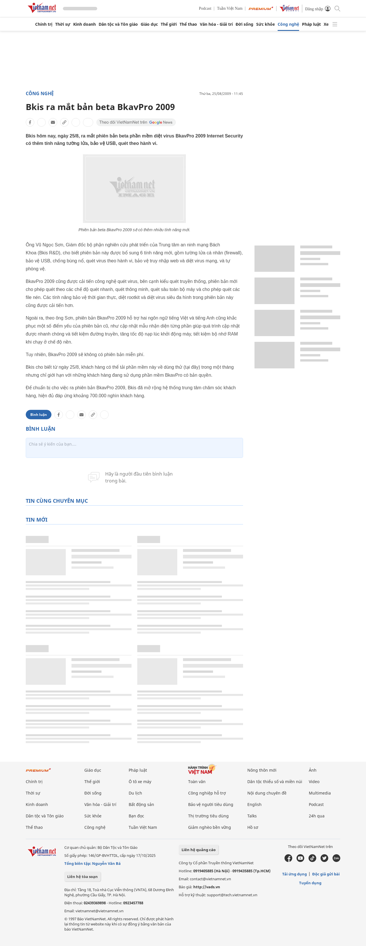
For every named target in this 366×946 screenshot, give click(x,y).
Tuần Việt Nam (229, 8)
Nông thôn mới (262, 770)
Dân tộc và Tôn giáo (118, 24)
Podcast (205, 8)
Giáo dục (149, 24)
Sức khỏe (265, 24)
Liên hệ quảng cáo (199, 849)
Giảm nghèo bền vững (209, 827)
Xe (326, 24)
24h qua (317, 816)
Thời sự (62, 24)
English (254, 804)
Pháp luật (311, 24)
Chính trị (43, 24)
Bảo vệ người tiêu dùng (210, 804)
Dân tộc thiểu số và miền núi (274, 781)
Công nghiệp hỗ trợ (207, 793)
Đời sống (244, 24)
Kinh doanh (84, 24)
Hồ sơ (252, 827)
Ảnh (313, 770)
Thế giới (169, 24)
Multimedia (320, 793)
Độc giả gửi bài (326, 874)
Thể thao (188, 24)
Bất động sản (141, 804)
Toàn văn (197, 781)
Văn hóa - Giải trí (216, 24)
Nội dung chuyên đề (267, 793)
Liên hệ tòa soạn (82, 876)
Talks (252, 816)
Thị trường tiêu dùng (208, 816)
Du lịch (135, 793)
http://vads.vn (206, 886)
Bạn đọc (136, 816)
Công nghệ (288, 24)
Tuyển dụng (310, 882)
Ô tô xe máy (140, 781)
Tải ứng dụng (294, 874)
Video (314, 781)
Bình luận (38, 414)
